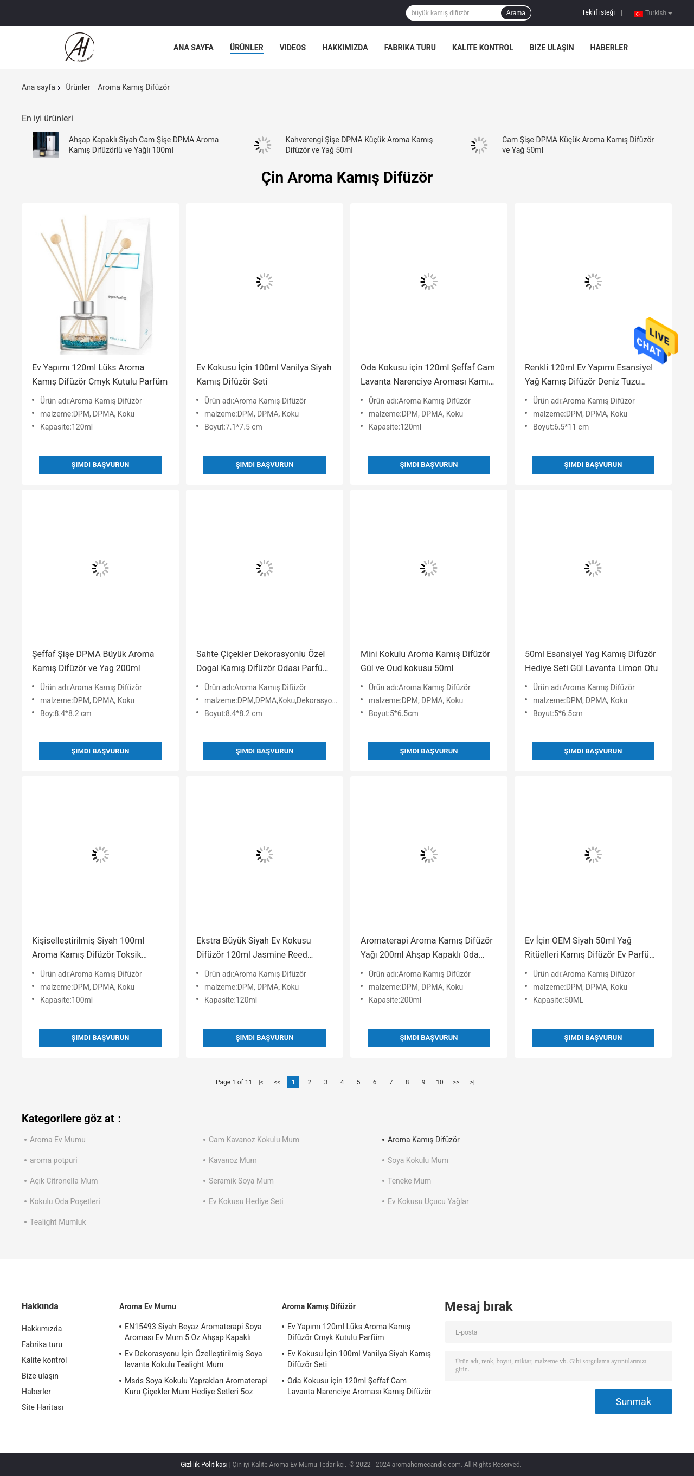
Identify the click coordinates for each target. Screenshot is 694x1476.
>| (472, 1082)
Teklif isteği (598, 12)
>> (456, 1082)
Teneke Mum (409, 1180)
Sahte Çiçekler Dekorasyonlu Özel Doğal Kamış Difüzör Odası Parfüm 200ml (263, 662)
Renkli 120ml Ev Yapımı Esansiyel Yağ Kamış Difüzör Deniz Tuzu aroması (589, 375)
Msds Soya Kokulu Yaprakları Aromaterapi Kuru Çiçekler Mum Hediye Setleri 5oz (196, 1386)
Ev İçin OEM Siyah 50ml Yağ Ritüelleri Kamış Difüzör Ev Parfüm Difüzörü (591, 948)
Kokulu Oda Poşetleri (65, 1201)
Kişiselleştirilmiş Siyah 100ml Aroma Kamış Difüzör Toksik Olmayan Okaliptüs (88, 948)
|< (261, 1082)
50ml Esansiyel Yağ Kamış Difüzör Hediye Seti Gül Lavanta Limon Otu (591, 661)
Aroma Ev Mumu (58, 1139)
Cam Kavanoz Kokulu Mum (254, 1139)
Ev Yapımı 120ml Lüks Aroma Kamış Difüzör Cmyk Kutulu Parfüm (100, 374)
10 (440, 1082)
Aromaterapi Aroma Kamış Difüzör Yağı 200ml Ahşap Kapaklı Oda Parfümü (427, 948)
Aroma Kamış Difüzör (424, 1139)
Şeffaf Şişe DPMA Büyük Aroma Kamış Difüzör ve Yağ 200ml (93, 661)
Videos (293, 47)
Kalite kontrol (482, 47)
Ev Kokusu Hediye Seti (246, 1201)
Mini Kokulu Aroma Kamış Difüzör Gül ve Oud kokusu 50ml (425, 661)
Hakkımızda (345, 47)
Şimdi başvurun (101, 464)
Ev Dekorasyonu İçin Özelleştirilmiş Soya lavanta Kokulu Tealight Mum (193, 1359)
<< (277, 1082)
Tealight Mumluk (58, 1222)
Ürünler (247, 47)
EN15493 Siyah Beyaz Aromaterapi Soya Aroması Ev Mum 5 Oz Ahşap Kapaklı (193, 1332)
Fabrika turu (410, 47)
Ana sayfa (194, 47)
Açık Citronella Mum (64, 1180)
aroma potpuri (54, 1160)
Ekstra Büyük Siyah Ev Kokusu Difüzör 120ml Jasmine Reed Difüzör (253, 948)
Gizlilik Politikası (204, 1464)
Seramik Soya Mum (241, 1180)
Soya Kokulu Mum (418, 1160)
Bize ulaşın (552, 47)
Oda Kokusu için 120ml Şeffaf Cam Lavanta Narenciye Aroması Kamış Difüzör (428, 375)
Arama (515, 13)
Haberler (609, 47)
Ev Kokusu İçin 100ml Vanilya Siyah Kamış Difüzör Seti (263, 374)
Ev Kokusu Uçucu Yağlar (428, 1201)
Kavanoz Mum (233, 1160)
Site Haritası (42, 1407)
